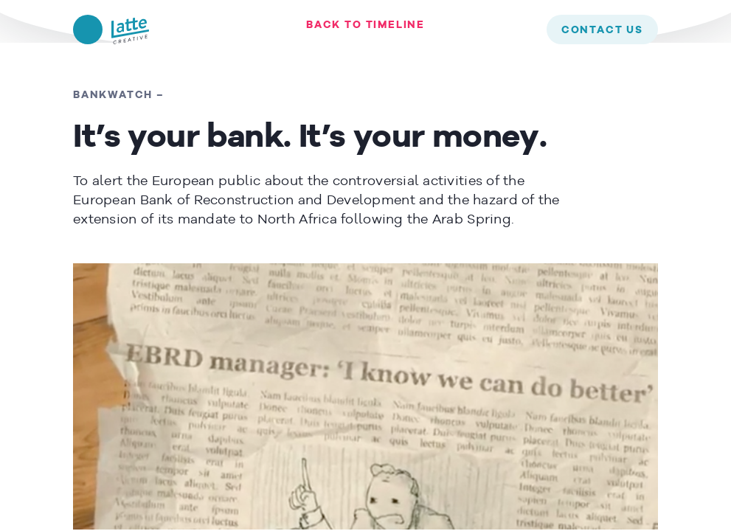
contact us (602, 30)
